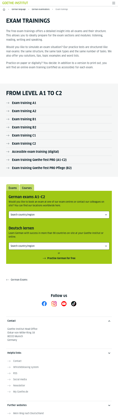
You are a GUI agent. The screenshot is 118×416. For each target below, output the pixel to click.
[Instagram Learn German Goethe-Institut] (54, 303)
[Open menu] (114, 3)
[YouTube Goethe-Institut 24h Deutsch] (64, 303)
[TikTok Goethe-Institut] (74, 303)
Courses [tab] (27, 188)
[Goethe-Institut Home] (15, 2)
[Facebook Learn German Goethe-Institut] (44, 303)
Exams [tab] (13, 188)
